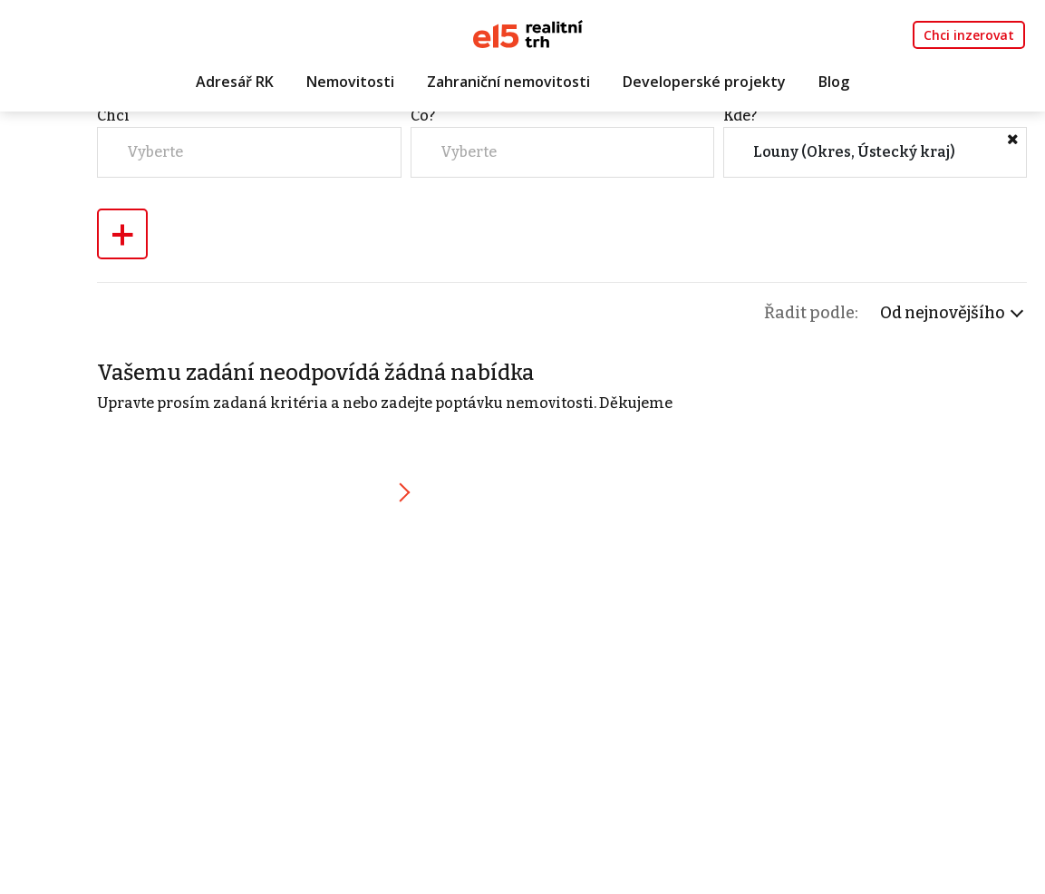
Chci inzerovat (969, 37)
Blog (833, 88)
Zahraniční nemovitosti (508, 88)
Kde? (849, 218)
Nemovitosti (350, 88)
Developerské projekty (704, 88)
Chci (463, 218)
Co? (652, 218)
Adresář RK (235, 88)
